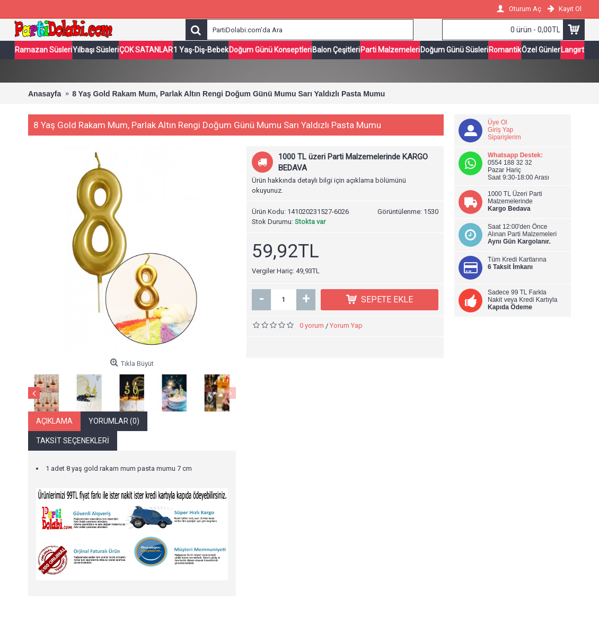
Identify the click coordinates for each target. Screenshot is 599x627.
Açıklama (54, 421)
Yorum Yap (346, 325)
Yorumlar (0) (114, 421)
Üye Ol (497, 122)
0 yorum (312, 325)
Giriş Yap (500, 129)
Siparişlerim (504, 137)
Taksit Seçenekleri (72, 440)
